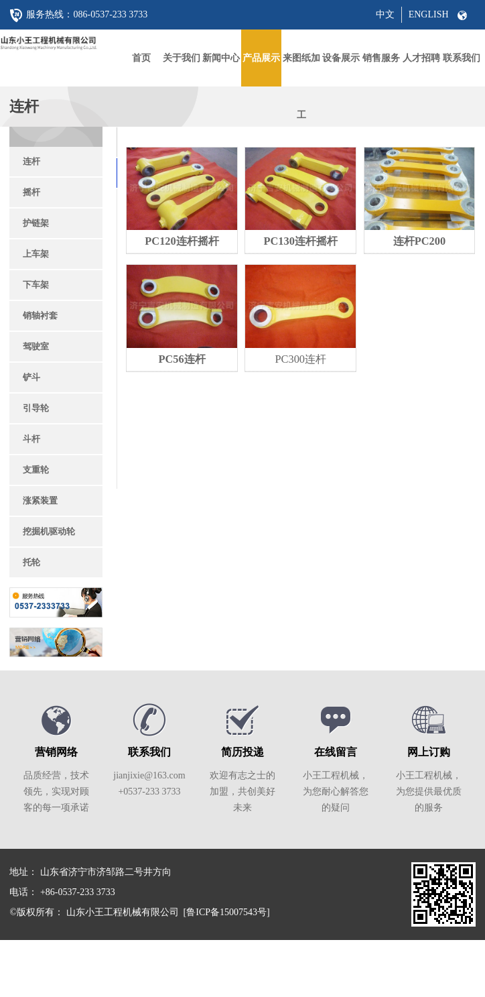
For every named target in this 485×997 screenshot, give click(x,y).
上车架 (36, 254)
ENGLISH (429, 14)
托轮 (31, 562)
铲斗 (31, 377)
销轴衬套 (40, 315)
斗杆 (31, 439)
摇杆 (31, 192)
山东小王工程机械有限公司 (122, 912)
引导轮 (36, 408)
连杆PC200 (419, 241)
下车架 (36, 285)
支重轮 (36, 470)
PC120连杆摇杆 (181, 241)
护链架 (36, 223)
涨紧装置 (40, 500)
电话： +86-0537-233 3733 (62, 892)
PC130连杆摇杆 (301, 241)
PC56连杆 (181, 359)
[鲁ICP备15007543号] (227, 912)
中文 (385, 14)
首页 (141, 58)
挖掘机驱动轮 (49, 531)
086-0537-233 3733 (110, 14)
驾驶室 (36, 346)
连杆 (31, 161)
